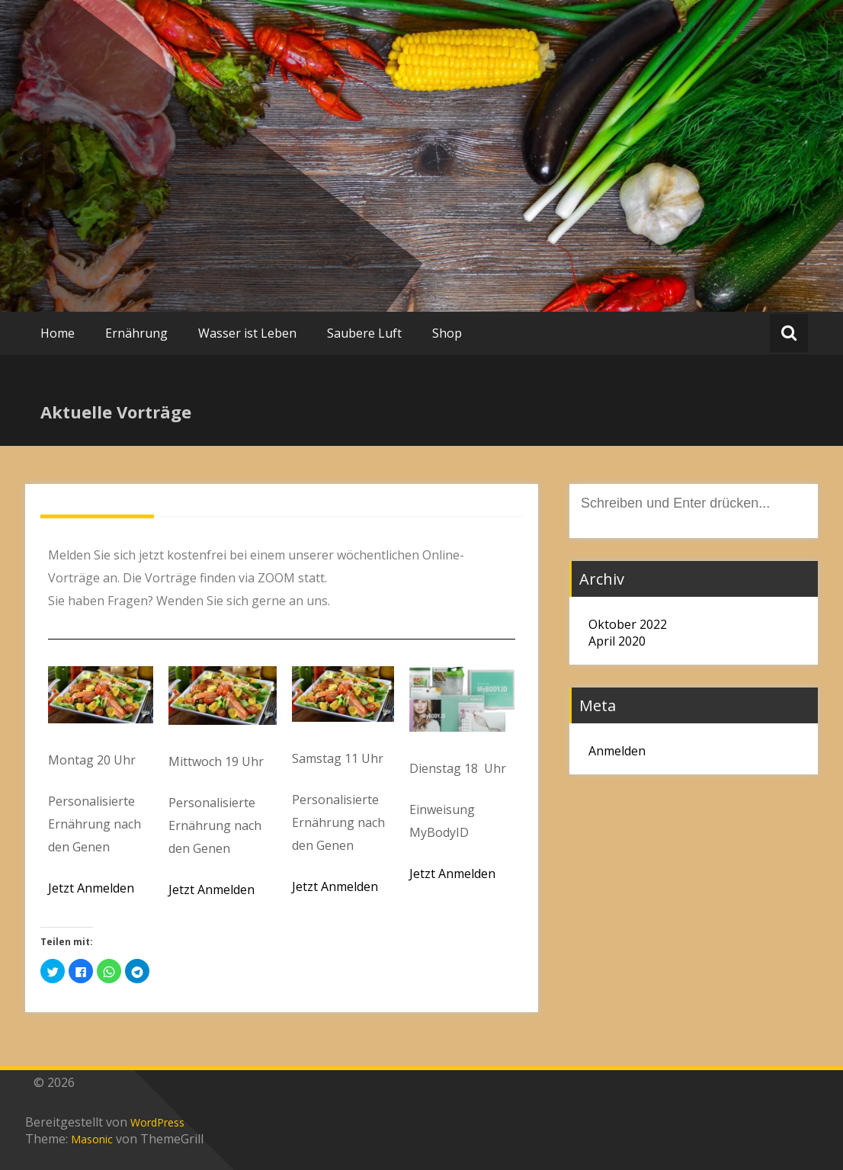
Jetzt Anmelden (91, 888)
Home (57, 333)
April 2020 (617, 641)
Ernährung (136, 333)
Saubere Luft (364, 333)
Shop (447, 333)
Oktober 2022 (627, 624)
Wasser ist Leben (247, 333)
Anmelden (617, 750)
